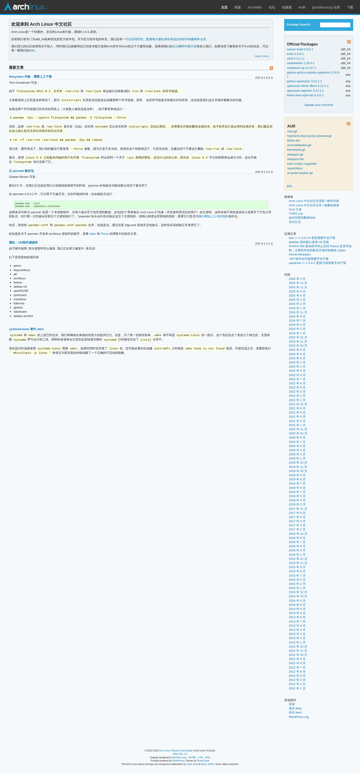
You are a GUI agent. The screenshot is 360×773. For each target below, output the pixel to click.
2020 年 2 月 (297, 454)
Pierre (105, 234)
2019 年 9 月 (297, 475)
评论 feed (295, 712)
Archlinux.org (179, 757)
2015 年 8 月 (297, 571)
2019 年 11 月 (298, 467)
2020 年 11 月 (298, 429)
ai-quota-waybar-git (300, 173)
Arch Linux (25, 6)
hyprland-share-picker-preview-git (309, 136)
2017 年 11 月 (298, 508)
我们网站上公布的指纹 (213, 217)
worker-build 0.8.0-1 (300, 49)
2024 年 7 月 (297, 320)
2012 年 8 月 (297, 663)
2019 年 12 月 (298, 462)
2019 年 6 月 (297, 488)
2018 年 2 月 (297, 504)
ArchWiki (255, 7)
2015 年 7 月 (297, 575)
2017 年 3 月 (297, 521)
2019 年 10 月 (298, 471)
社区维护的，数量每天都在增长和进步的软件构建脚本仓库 (167, 39)
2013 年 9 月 (297, 613)
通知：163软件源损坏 (23, 243)
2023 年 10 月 (298, 345)
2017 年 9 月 (297, 513)
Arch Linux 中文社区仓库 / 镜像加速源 (314, 205)
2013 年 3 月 (297, 634)
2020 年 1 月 (297, 458)
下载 (350, 7)
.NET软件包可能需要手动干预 (309, 258)
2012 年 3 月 (297, 680)
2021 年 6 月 (297, 408)
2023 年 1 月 (297, 366)
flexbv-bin (293, 140)
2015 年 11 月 (298, 563)
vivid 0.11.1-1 (295, 58)
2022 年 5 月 (297, 387)
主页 (224, 7)
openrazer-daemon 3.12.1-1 (305, 90)
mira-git (292, 131)
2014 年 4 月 (297, 609)
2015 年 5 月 (297, 579)
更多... (290, 186)
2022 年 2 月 (297, 395)
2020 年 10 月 (298, 433)
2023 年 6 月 (297, 354)
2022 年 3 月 (297, 391)
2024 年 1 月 (297, 333)
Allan (92, 234)
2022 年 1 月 (297, 400)
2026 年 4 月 (297, 278)
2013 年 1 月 (297, 642)
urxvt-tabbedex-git (299, 145)
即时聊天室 (189, 46)
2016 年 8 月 (297, 538)
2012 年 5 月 (297, 675)
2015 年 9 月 (297, 567)
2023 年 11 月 (298, 341)
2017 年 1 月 (297, 529)
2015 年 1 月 (297, 588)
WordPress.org (299, 717)
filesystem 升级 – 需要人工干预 (30, 76)
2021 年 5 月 (297, 412)
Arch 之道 (295, 209)
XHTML (192, 757)
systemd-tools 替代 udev (26, 330)
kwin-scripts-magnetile (302, 163)
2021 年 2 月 (297, 421)
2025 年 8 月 (297, 291)
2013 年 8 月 (297, 617)
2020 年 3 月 (297, 450)
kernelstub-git (296, 149)
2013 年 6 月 (297, 625)
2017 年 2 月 (297, 525)
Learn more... (263, 55)
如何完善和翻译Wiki (302, 217)
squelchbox (294, 168)
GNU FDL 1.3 (180, 754)
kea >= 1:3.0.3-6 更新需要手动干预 (312, 238)
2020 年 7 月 (297, 442)
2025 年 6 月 (297, 295)
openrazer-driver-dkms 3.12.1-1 (308, 86)
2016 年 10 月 (298, 533)
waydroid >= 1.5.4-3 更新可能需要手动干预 (317, 263)
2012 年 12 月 (298, 646)
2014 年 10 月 (298, 596)
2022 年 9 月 (297, 370)
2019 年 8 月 (297, 479)
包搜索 (287, 7)
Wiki (32, 50)
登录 (292, 704)
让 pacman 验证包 (21, 171)
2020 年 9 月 (297, 437)
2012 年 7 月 (297, 667)
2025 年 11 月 (298, 287)
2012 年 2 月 (297, 684)
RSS (207, 757)
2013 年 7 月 (297, 621)
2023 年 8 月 (297, 349)
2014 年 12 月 (298, 592)
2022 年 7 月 (297, 379)
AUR (301, 7)
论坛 (272, 7)
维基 (237, 7)
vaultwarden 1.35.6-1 (301, 63)
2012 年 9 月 (297, 659)
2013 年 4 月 (297, 629)
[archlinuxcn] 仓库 (326, 7)
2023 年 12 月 (298, 337)
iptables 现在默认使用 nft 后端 (309, 242)
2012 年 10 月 (298, 655)
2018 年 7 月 (297, 492)
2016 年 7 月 (297, 542)
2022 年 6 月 (297, 383)
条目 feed (295, 708)
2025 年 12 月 (298, 283)
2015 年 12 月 (298, 559)
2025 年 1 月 (297, 308)
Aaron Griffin (207, 764)
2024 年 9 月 (297, 316)
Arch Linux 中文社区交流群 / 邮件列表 (314, 201)
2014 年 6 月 (297, 604)
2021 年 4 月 (297, 416)
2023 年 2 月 (297, 362)
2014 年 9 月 (297, 600)
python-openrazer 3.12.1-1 (304, 81)
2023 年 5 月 (297, 358)
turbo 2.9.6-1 (295, 54)
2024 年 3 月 (297, 329)
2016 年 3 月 (297, 550)
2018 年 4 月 (297, 500)
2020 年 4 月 (297, 446)
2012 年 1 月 (297, 688)
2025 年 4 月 (297, 299)
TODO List (296, 213)
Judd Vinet (192, 764)
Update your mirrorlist (318, 105)
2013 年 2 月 (297, 638)
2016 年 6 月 (297, 546)
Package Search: (299, 24)
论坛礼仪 (295, 222)
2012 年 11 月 (298, 650)
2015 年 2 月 (297, 584)
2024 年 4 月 (297, 324)
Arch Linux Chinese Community (176, 750)
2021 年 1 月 (297, 425)
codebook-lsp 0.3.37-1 (301, 68)
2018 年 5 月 (297, 496)
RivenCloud (203, 760)
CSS (200, 757)
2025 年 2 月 (297, 304)
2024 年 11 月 (298, 312)
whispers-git (295, 154)
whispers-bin (295, 159)
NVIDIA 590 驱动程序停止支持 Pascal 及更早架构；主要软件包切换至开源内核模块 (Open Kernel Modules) (320, 250)
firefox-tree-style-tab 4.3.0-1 (305, 95)
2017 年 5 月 (297, 517)
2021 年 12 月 (298, 404)
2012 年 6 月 (297, 671)
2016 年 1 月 (297, 554)
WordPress (178, 760)
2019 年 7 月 (297, 483)
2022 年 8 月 (297, 375)
